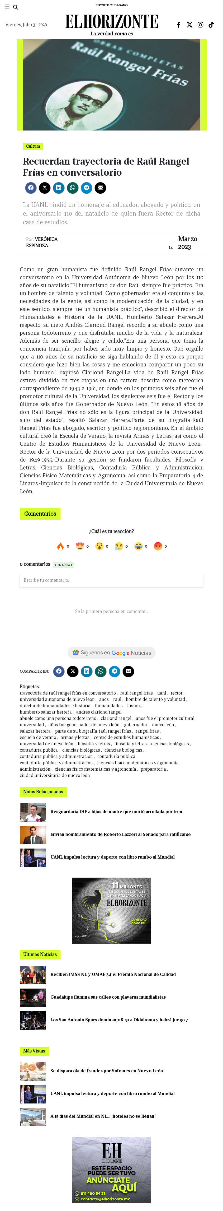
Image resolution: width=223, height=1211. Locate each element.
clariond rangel (116, 718)
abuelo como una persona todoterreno (58, 718)
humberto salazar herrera (46, 712)
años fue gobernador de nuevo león (84, 725)
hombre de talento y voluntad (155, 699)
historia (135, 706)
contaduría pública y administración (56, 756)
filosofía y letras (94, 744)
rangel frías (147, 731)
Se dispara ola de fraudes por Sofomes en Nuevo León (106, 1071)
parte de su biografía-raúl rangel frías (93, 731)
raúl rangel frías (136, 693)
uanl (161, 693)
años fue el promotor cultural (165, 718)
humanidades (109, 706)
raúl (117, 699)
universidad (32, 725)
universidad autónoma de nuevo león (57, 699)
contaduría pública (39, 750)
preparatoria (153, 769)
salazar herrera (35, 731)
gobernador (136, 725)
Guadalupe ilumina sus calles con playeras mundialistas (108, 997)
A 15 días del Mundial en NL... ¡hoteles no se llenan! (103, 1116)
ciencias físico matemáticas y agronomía (138, 763)
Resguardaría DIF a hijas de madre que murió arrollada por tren (116, 811)
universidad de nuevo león (46, 744)
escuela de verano (38, 737)
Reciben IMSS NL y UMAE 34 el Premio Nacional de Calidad (113, 974)
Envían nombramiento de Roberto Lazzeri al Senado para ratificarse (120, 834)
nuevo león (163, 725)
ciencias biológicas (170, 744)
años (104, 699)
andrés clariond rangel (99, 712)
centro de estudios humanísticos (126, 737)
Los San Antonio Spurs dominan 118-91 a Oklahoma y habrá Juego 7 (119, 1020)
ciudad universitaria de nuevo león (55, 775)
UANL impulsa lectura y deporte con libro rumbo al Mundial (112, 857)
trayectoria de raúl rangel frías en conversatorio (68, 693)
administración (35, 769)
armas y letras (75, 737)
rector (177, 693)
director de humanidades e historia (55, 706)
